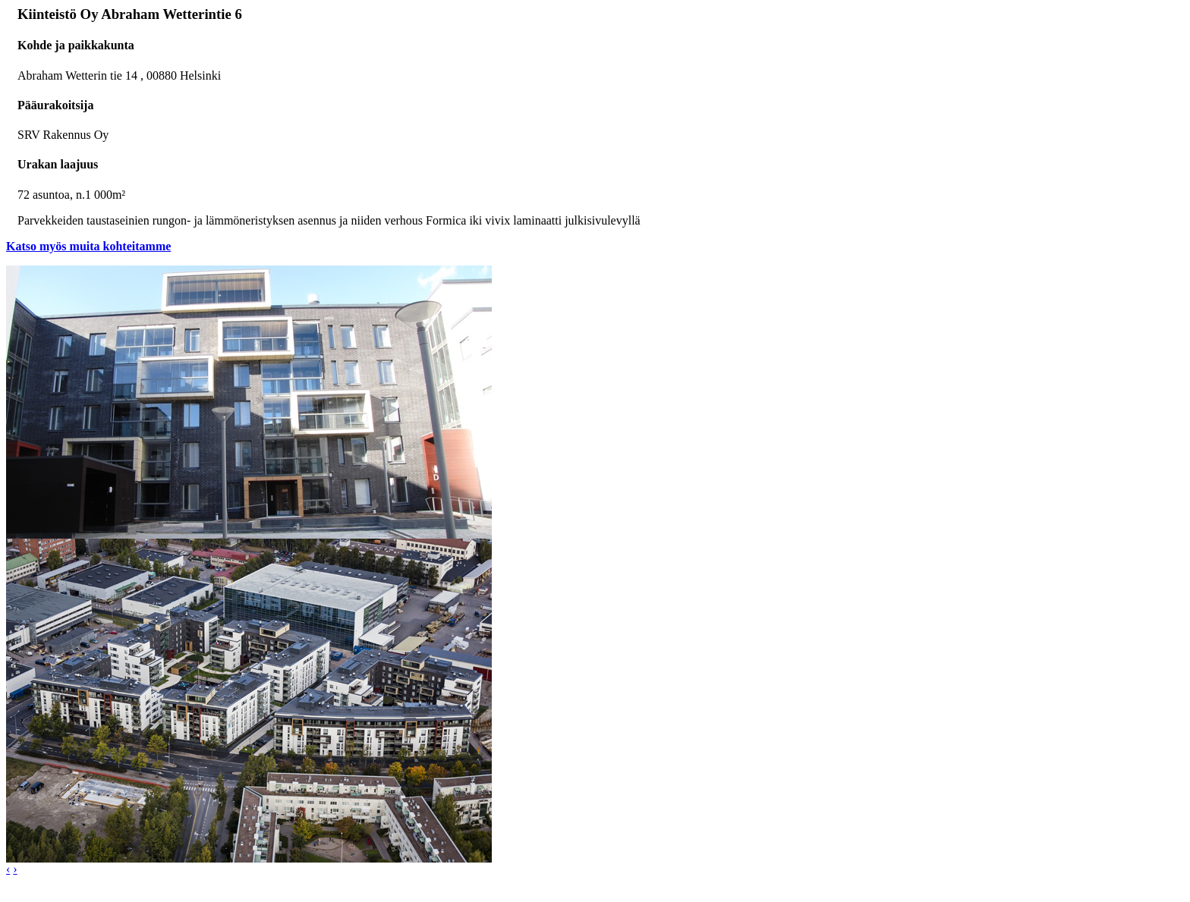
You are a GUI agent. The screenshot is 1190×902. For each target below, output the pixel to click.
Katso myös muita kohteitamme (88, 246)
